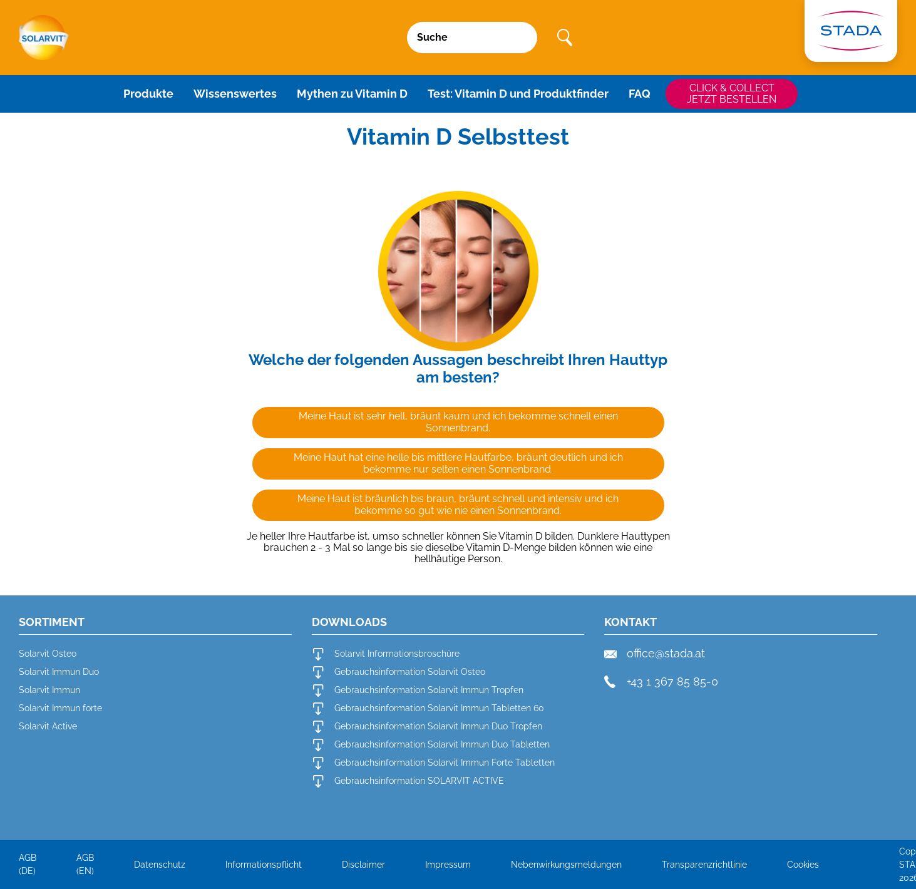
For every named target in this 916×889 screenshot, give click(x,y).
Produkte (148, 93)
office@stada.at (654, 653)
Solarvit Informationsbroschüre (386, 654)
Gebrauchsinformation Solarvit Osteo (398, 672)
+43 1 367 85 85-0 (661, 682)
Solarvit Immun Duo (59, 672)
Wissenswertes (235, 93)
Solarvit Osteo (47, 654)
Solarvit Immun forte (60, 708)
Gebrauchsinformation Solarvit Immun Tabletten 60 (428, 708)
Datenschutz (159, 865)
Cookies (803, 865)
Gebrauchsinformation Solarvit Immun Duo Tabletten (431, 745)
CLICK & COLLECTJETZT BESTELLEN (731, 93)
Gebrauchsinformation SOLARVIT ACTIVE (408, 781)
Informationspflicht (263, 865)
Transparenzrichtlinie (704, 865)
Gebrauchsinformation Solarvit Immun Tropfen (417, 690)
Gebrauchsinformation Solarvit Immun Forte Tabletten (433, 763)
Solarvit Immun (49, 690)
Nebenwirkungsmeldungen (566, 865)
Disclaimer (363, 865)
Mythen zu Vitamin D (352, 93)
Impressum (448, 865)
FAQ (640, 93)
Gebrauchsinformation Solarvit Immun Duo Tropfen (427, 727)
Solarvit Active (48, 726)
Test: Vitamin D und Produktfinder (518, 93)
